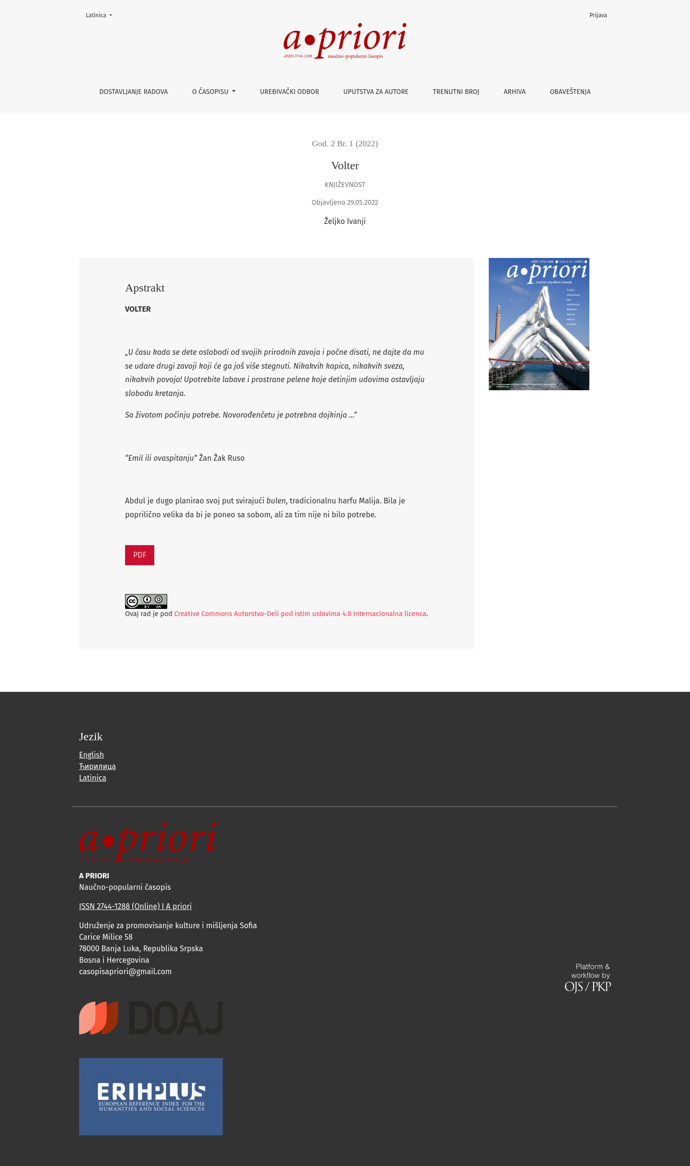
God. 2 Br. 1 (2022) (345, 143)
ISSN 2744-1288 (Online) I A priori (135, 906)
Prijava (598, 15)
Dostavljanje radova (133, 92)
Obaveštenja (570, 92)
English (91, 754)
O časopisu (211, 92)
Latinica (101, 15)
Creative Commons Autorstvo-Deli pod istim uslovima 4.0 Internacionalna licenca (300, 614)
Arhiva (515, 92)
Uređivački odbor (289, 92)
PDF (139, 555)
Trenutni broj (456, 92)
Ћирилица (97, 766)
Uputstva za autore (376, 92)
